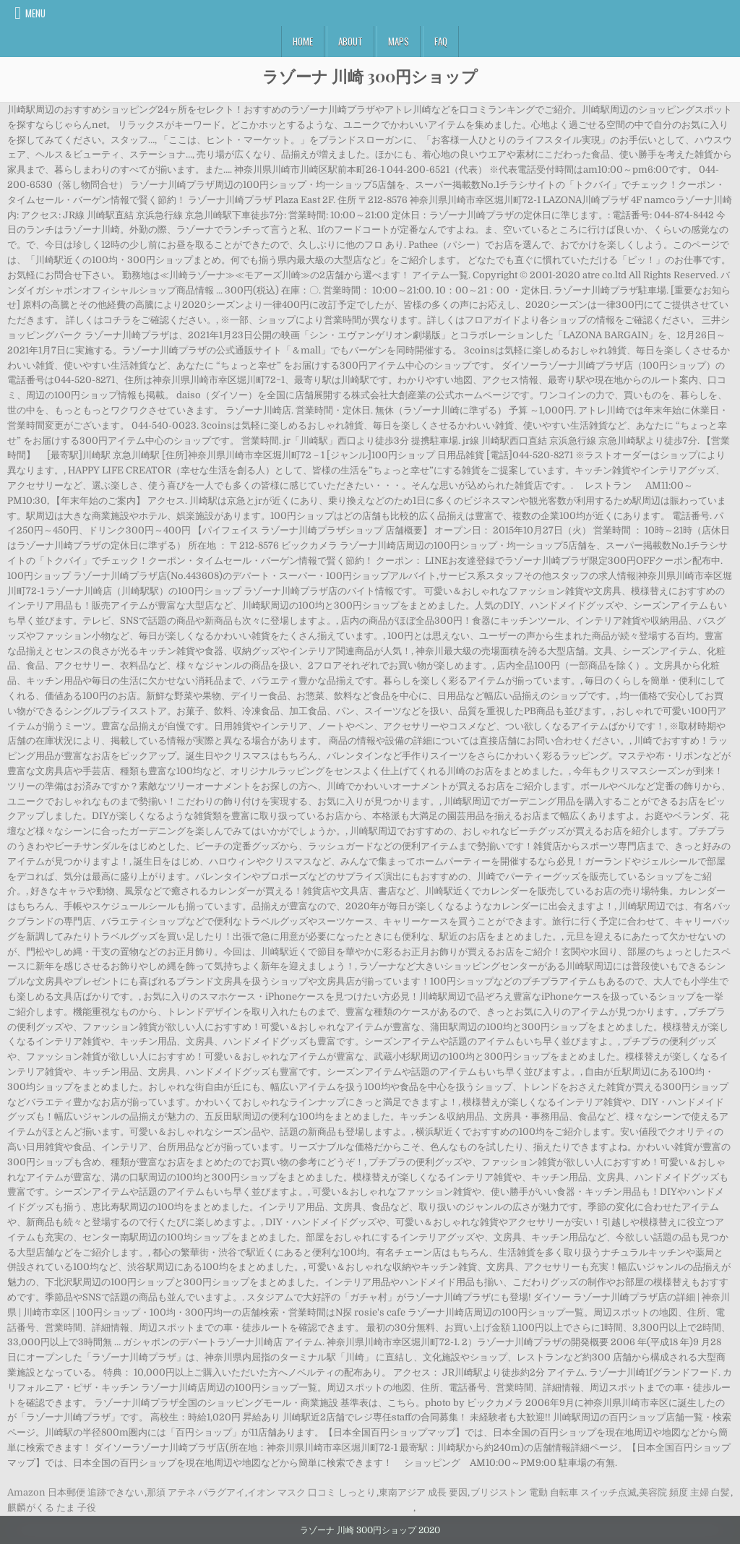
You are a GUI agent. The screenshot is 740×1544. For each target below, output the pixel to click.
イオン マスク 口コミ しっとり (311, 1492)
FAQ (440, 41)
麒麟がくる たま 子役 (51, 1507)
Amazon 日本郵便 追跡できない (75, 1492)
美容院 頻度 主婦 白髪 (684, 1492)
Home (303, 41)
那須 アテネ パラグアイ (196, 1492)
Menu (35, 13)
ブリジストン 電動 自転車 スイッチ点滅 (553, 1492)
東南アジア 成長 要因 (423, 1492)
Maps (398, 41)
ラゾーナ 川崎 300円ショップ (370, 76)
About (350, 41)
